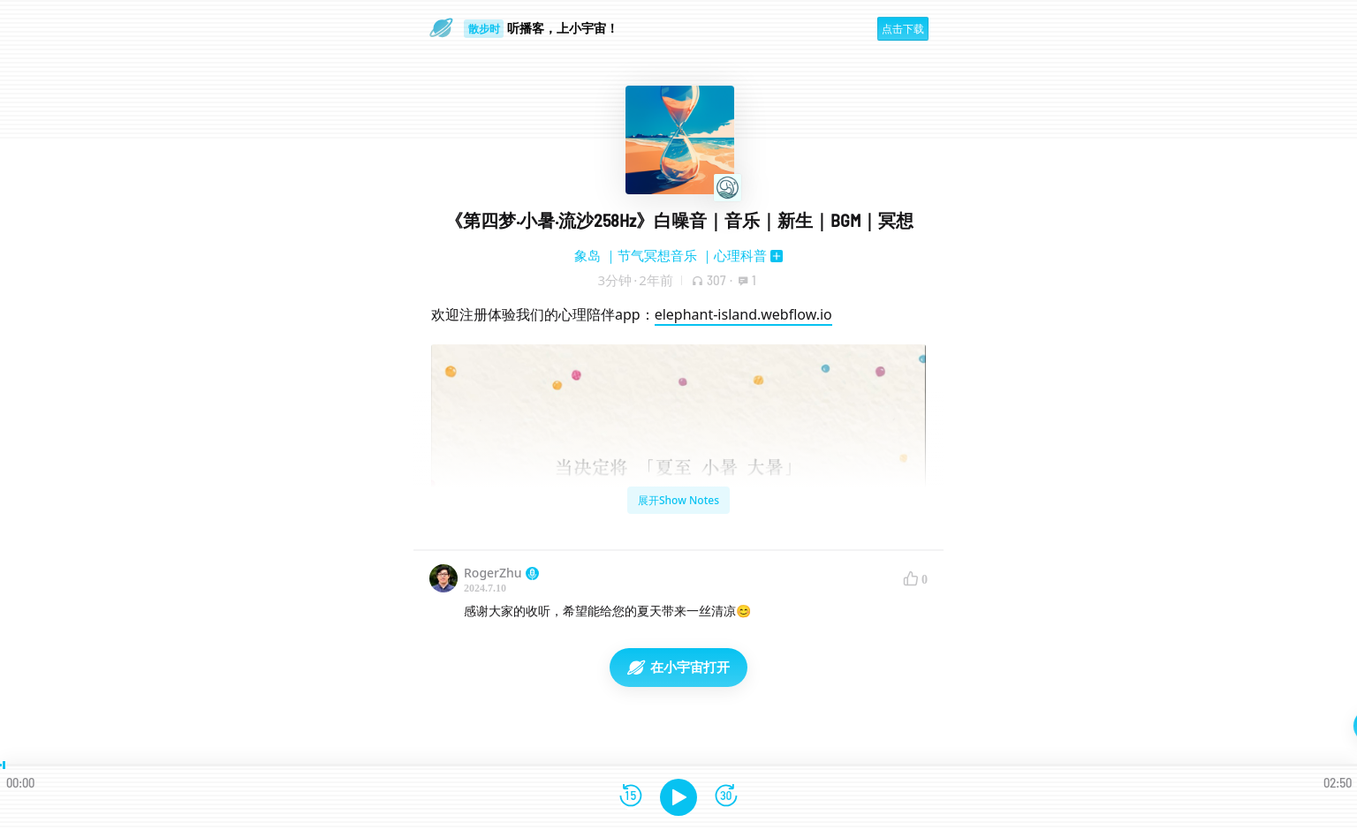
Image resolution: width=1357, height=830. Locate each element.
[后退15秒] (630, 797)
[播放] (678, 797)
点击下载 (903, 28)
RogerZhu (501, 572)
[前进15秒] (726, 797)
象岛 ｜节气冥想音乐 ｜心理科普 (670, 255)
